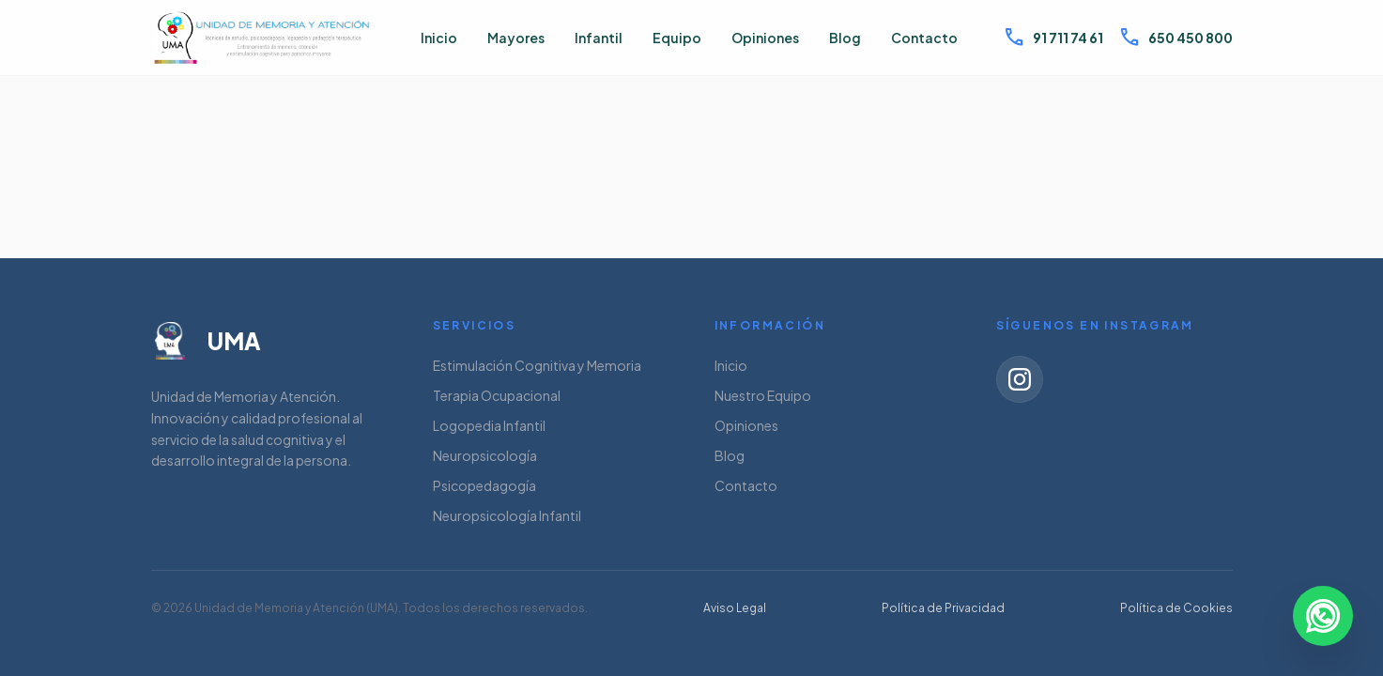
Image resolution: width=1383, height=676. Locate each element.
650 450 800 (1175, 37)
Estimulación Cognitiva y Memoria (537, 365)
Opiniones (765, 37)
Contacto (924, 37)
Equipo (677, 37)
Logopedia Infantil (489, 425)
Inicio (439, 37)
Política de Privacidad (943, 608)
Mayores (516, 37)
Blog (845, 37)
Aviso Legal (734, 608)
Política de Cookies (1176, 608)
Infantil (598, 37)
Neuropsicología (485, 455)
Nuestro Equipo (763, 395)
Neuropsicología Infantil (507, 515)
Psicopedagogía (484, 485)
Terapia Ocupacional (497, 395)
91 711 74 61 (1053, 37)
